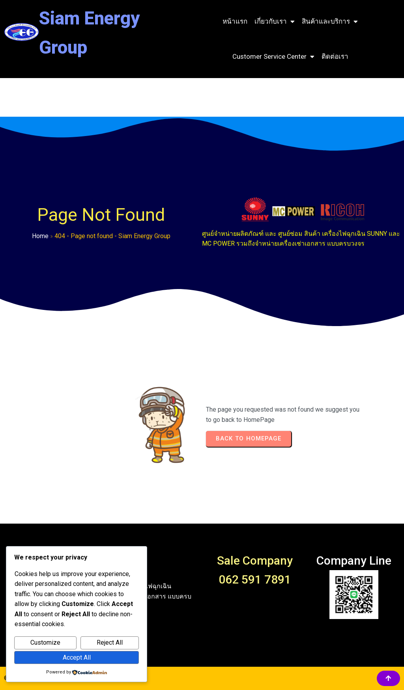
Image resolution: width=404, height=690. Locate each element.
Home (40, 236)
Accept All (77, 657)
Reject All (110, 642)
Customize (45, 642)
